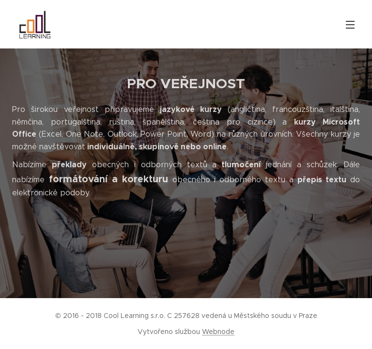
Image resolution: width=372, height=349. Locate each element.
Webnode (218, 331)
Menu (350, 24)
